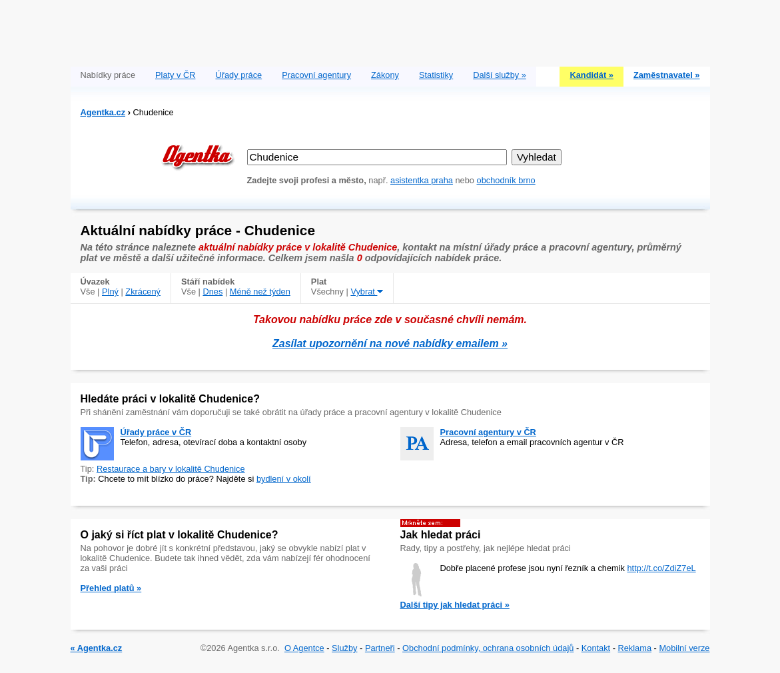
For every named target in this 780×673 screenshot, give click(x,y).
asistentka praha (421, 180)
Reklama (635, 648)
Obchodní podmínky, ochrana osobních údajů (488, 648)
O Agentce (304, 648)
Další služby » (499, 75)
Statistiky (436, 75)
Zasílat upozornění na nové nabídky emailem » (390, 343)
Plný (110, 292)
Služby (344, 648)
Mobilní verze (684, 648)
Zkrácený (143, 292)
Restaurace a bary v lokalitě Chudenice (171, 469)
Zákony (385, 75)
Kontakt (596, 648)
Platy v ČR (175, 75)
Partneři (380, 648)
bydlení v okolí (283, 479)
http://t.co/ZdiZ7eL (661, 568)
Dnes (212, 292)
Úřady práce (238, 75)
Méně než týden (260, 292)
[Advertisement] (390, 30)
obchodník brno (506, 180)
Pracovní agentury (316, 75)
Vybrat (366, 292)
